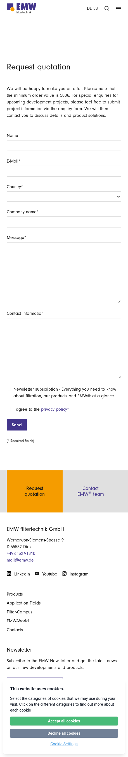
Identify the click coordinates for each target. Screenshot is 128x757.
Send (17, 424)
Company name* (23, 211)
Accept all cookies (64, 721)
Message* (16, 237)
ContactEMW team (90, 491)
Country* (15, 186)
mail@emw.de (20, 560)
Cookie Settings (64, 744)
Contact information (25, 313)
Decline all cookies (64, 733)
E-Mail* (13, 161)
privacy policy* (55, 409)
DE (89, 8)
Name (12, 135)
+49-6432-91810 (21, 553)
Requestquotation (35, 491)
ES (95, 8)
